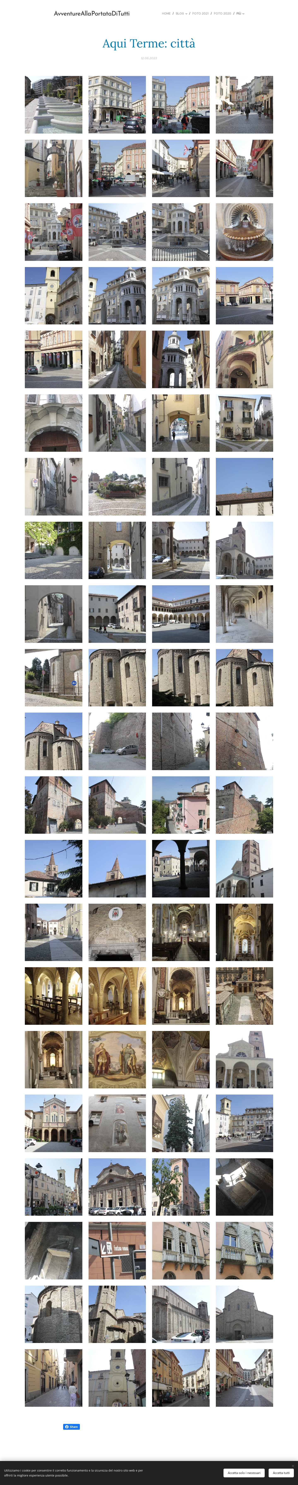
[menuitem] (167, 13)
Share (71, 1426)
